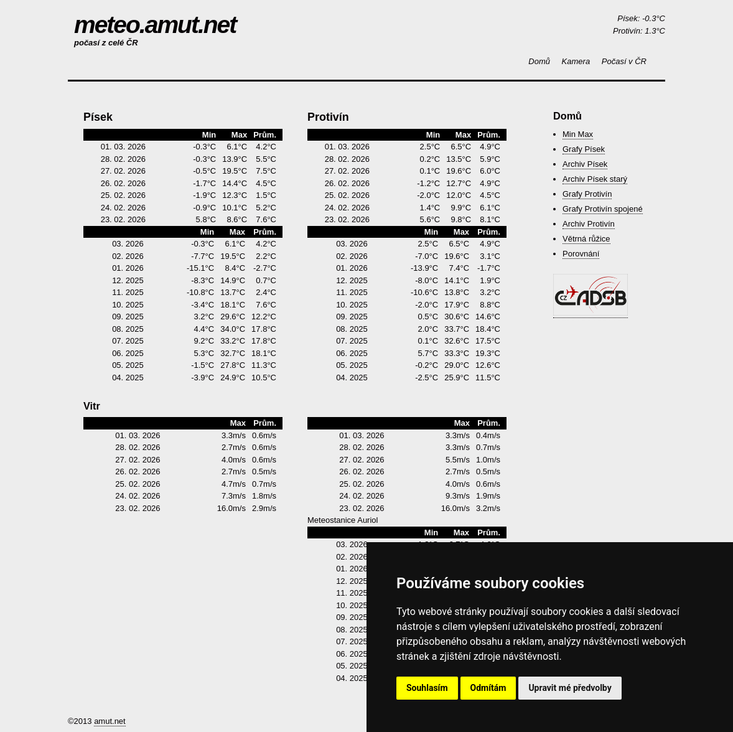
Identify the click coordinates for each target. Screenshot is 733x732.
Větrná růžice (586, 238)
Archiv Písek (585, 164)
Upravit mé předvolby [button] (569, 688)
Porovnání (581, 253)
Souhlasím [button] (427, 688)
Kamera (576, 61)
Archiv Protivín (589, 223)
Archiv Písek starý (595, 179)
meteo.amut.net (155, 24)
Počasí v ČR (624, 61)
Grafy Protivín (587, 194)
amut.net (110, 721)
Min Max (578, 134)
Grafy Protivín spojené (603, 209)
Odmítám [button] (488, 688)
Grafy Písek (584, 149)
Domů (539, 61)
